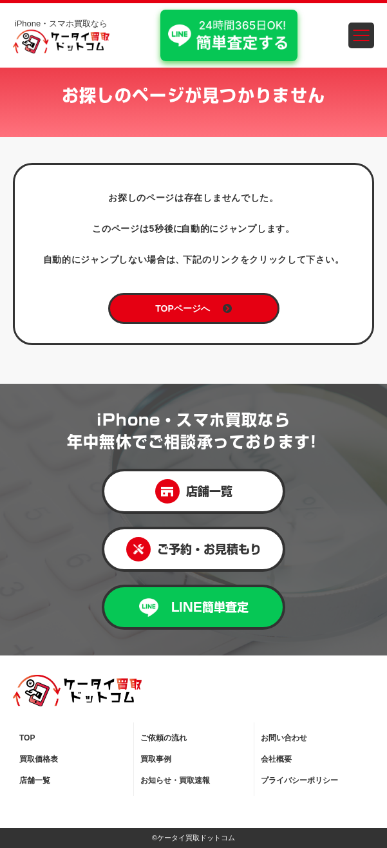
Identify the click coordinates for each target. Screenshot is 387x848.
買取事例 (155, 759)
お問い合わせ (284, 737)
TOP (27, 737)
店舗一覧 (193, 491)
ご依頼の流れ (163, 737)
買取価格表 (38, 759)
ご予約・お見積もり (193, 549)
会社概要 (276, 759)
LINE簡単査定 (194, 607)
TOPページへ (193, 308)
